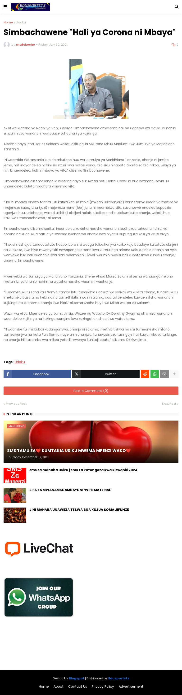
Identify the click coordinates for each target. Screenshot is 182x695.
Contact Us (77, 686)
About (59, 686)
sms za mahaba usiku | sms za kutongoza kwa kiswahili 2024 (83, 470)
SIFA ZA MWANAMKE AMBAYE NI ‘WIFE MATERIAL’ (70, 490)
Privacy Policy (103, 686)
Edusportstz (118, 678)
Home (8, 22)
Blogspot (76, 678)
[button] (5, 6)
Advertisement (131, 686)
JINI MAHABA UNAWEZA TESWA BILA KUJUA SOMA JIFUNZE (79, 510)
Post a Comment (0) (91, 390)
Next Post (169, 403)
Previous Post (16, 403)
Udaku (21, 22)
